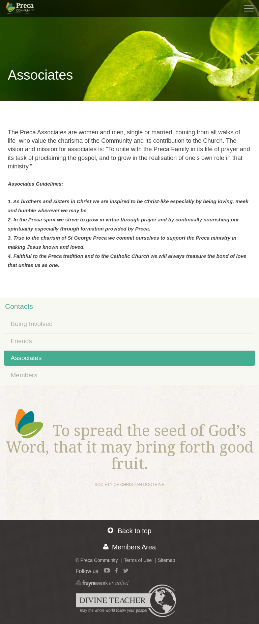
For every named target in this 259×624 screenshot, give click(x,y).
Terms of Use (137, 560)
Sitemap (166, 560)
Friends (21, 341)
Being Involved (32, 323)
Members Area (129, 547)
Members (24, 375)
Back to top (129, 531)
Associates (26, 357)
